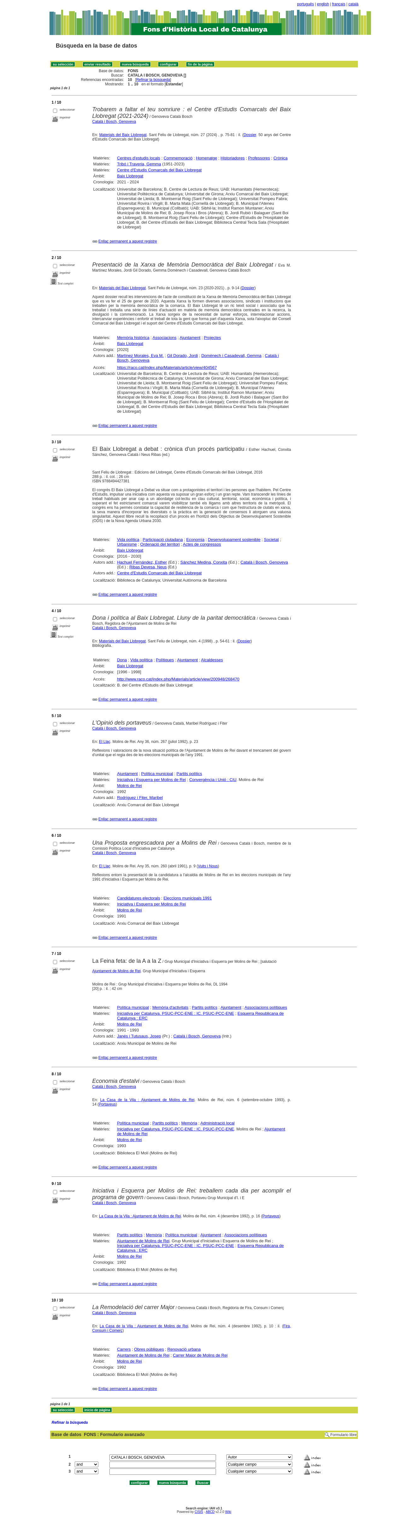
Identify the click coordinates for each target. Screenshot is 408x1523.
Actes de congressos (202, 544)
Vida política (128, 539)
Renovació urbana (184, 1349)
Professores (259, 158)
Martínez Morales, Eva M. (140, 355)
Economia (195, 539)
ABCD (210, 1512)
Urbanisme (127, 544)
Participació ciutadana (163, 539)
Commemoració (178, 158)
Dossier (249, 135)
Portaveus (107, 1104)
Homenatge (206, 158)
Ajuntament (190, 337)
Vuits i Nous (208, 866)
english (323, 4)
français (338, 4)
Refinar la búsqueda (153, 80)
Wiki (228, 1512)
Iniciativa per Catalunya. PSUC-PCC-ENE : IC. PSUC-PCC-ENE (175, 1013)
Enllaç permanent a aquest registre (127, 241)
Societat (271, 539)
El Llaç (104, 741)
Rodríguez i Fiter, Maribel (140, 797)
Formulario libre (343, 1435)
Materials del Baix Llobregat (123, 135)
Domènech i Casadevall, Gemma (231, 355)
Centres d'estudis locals (138, 158)
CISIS (199, 1512)
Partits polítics (189, 773)
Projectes (212, 337)
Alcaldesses (212, 660)
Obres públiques (149, 1349)
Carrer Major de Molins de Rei (200, 1355)
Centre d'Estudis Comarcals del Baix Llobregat (159, 170)
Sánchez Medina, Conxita (203, 562)
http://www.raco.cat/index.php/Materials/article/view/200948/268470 (178, 679)
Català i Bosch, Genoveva (114, 121)
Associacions (165, 337)
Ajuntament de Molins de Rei (116, 971)
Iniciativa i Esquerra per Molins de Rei (151, 779)
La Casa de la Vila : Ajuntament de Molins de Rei (147, 1100)
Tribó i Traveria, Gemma (139, 164)
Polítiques (165, 660)
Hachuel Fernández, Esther (142, 562)
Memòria (189, 1123)
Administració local (218, 1123)
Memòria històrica (133, 337)
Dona (122, 660)
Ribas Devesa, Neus (148, 567)
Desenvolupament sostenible (234, 539)
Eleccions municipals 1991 (188, 898)
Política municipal (157, 773)
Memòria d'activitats (170, 1007)
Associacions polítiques (265, 1007)
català (353, 4)
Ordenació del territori (160, 544)
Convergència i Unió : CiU (212, 779)
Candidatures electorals (138, 898)
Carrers (124, 1349)
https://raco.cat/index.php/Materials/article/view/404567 (167, 367)
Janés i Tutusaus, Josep (139, 1036)
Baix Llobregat (130, 176)
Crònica (280, 158)
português (305, 4)
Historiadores (233, 158)
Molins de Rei (129, 785)
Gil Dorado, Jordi (182, 355)
